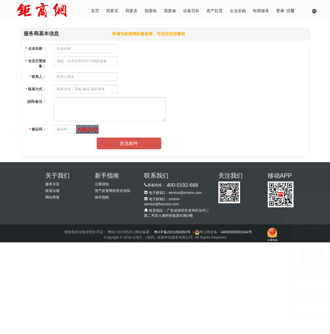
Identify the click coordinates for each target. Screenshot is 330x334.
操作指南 (102, 197)
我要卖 (131, 11)
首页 (95, 11)
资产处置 (214, 11)
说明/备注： (36, 101)
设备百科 (191, 11)
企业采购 (238, 11)
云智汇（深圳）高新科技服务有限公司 (162, 237)
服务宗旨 (52, 184)
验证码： (37, 129)
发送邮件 (129, 143)
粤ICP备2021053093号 (172, 232)
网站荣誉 (52, 197)
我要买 (112, 11)
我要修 (170, 11)
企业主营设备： (36, 63)
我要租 (151, 11)
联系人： (37, 77)
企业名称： (36, 48)
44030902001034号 (236, 232)
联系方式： (36, 89)
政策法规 (52, 191)
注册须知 (102, 184)
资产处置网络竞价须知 (112, 191)
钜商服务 (261, 11)
